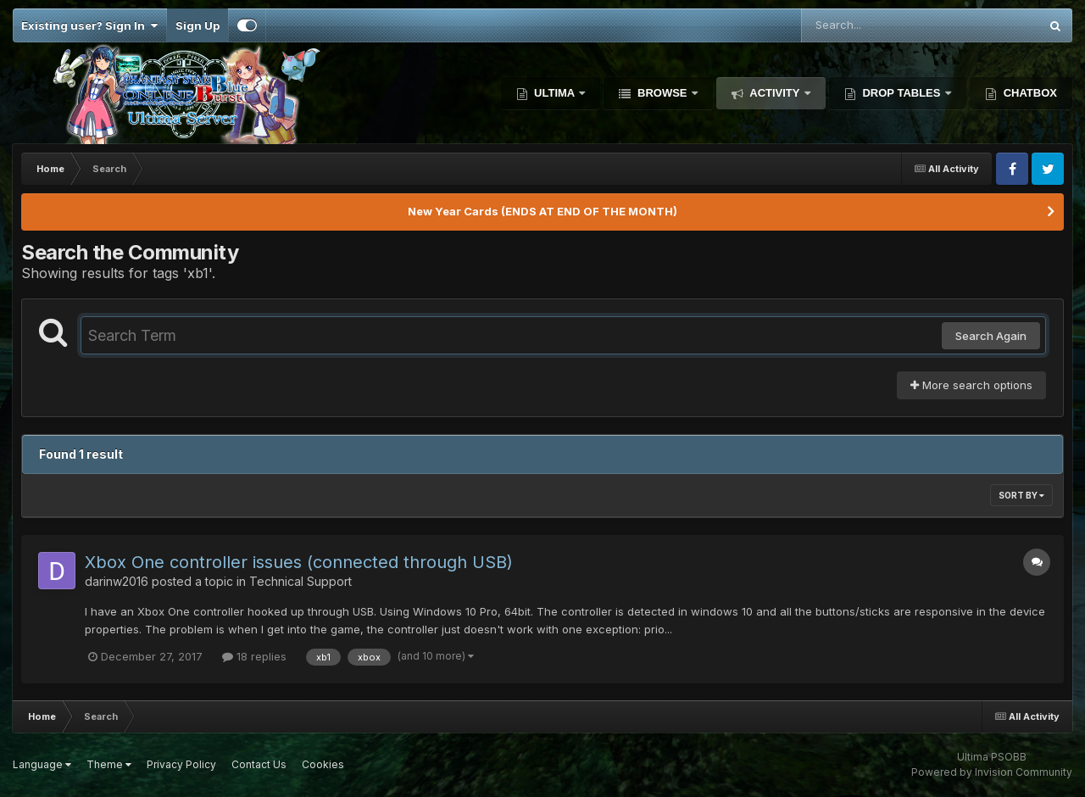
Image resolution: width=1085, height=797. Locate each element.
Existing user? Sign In (89, 25)
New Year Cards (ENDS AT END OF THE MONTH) (542, 211)
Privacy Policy (181, 764)
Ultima (554, 92)
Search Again (991, 336)
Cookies (323, 764)
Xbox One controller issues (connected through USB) (299, 562)
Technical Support (300, 581)
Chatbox (1028, 92)
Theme (108, 764)
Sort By (1021, 495)
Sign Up (197, 25)
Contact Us (259, 764)
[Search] (874, 25)
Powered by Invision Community (991, 772)
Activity (775, 92)
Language (42, 764)
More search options (971, 385)
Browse (662, 92)
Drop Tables (901, 92)
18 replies (254, 656)
